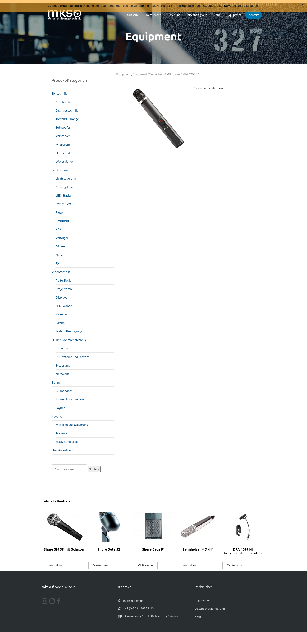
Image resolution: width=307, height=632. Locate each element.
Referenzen (153, 12)
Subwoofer (63, 124)
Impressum (202, 597)
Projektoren (64, 286)
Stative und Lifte (67, 439)
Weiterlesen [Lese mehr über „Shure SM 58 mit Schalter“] (56, 562)
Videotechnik (61, 269)
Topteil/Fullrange (67, 116)
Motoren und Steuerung (72, 421)
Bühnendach (64, 387)
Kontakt (253, 12)
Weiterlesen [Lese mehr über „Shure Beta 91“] (145, 562)
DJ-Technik (63, 150)
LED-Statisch (64, 192)
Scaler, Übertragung (69, 328)
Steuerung (63, 362)
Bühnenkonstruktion (70, 396)
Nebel (60, 252)
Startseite (132, 12)
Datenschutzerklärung (210, 605)
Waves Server (65, 158)
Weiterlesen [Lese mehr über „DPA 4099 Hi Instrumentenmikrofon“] (234, 562)
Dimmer (61, 243)
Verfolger (62, 235)
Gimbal (60, 319)
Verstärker (63, 133)
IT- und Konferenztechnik (69, 337)
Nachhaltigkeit (197, 12)
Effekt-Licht (63, 201)
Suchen (94, 466)
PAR (58, 226)
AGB (198, 614)
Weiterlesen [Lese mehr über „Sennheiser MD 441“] (190, 562)
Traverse (61, 430)
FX (57, 260)
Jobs (217, 12)
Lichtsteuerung (66, 175)
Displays (61, 294)
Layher (60, 404)
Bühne (56, 379)
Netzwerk (62, 370)
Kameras (62, 311)
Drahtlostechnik (67, 107)
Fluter (60, 209)
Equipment (234, 12)
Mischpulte (63, 99)
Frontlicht (62, 217)
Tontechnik (59, 90)
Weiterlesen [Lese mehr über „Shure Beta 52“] (100, 562)
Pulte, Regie (63, 277)
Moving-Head (65, 184)
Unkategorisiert (62, 447)
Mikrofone (63, 141)
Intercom (62, 345)
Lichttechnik (60, 167)
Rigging (57, 413)
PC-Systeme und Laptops (72, 354)
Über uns (174, 12)
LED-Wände (64, 302)
